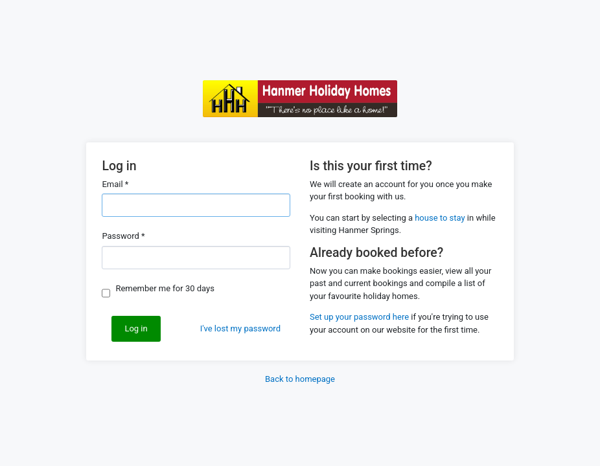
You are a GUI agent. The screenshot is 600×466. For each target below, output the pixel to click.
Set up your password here (359, 317)
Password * (123, 236)
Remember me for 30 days (164, 288)
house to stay (440, 218)
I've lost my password (240, 328)
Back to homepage (300, 379)
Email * (115, 184)
